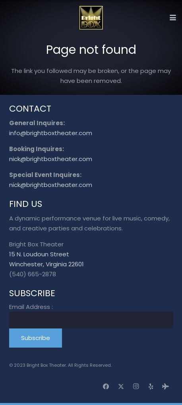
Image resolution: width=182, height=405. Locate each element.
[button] (173, 17)
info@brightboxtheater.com (50, 133)
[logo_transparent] (91, 17)
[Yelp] (151, 386)
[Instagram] (135, 386)
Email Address (31, 307)
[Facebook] (106, 386)
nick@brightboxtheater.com (50, 159)
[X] (121, 386)
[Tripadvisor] (165, 386)
